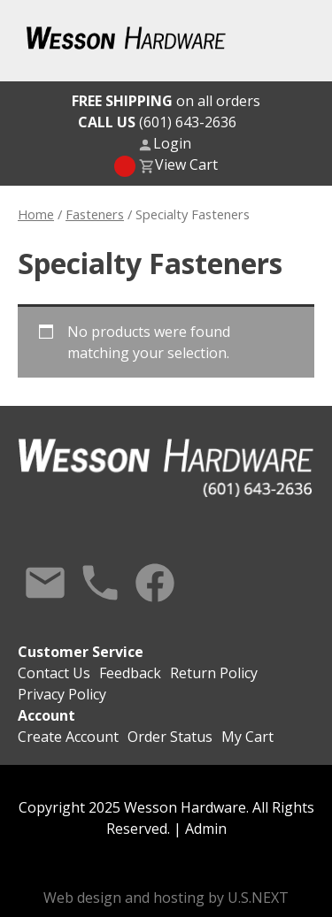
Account (46, 715)
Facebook (155, 583)
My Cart (247, 736)
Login (172, 143)
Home (36, 214)
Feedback (130, 673)
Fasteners (95, 214)
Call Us (100, 583)
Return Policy (214, 673)
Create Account (68, 736)
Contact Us (45, 583)
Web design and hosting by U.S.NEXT (166, 897)
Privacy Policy (62, 694)
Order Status (169, 736)
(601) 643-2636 (157, 122)
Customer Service (80, 651)
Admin (206, 828)
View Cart (186, 164)
